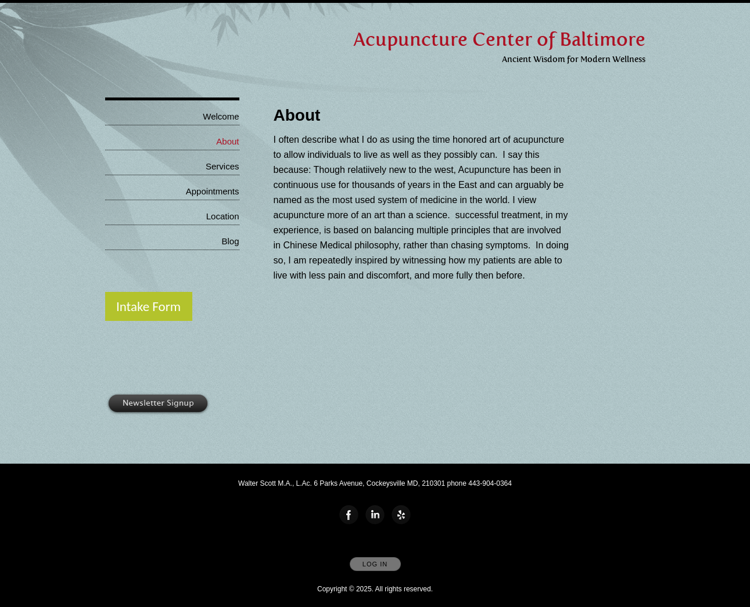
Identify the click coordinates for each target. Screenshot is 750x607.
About (227, 141)
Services (222, 166)
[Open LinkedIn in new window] (375, 515)
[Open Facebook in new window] (349, 515)
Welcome (221, 116)
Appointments (212, 191)
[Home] (499, 40)
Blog (230, 241)
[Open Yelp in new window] (401, 515)
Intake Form (148, 306)
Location (222, 216)
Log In (375, 564)
